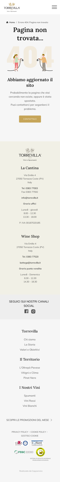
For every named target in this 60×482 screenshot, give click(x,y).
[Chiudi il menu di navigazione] (54, 7)
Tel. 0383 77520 (30, 256)
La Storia (29, 344)
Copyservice (37, 471)
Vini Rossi (30, 400)
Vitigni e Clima (29, 372)
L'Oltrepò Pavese (30, 367)
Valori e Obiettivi (30, 349)
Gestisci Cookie (29, 435)
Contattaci (30, 119)
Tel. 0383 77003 (30, 188)
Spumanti (30, 395)
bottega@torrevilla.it (30, 262)
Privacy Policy (20, 432)
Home (12, 22)
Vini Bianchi (30, 405)
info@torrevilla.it (29, 197)
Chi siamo (30, 339)
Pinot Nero (30, 377)
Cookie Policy (38, 432)
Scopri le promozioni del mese (29, 420)
